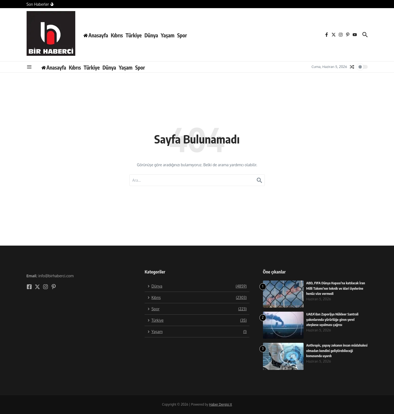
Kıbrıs (117, 35)
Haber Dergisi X (220, 404)
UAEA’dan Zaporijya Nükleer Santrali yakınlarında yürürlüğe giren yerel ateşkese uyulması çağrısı (332, 319)
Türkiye (134, 35)
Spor (182, 35)
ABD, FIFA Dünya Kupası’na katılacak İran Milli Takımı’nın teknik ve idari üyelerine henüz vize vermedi (336, 288)
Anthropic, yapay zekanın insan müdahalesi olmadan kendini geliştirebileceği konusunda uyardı (331, 350)
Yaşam (168, 35)
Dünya (151, 35)
